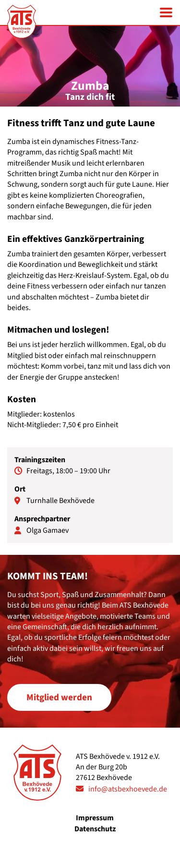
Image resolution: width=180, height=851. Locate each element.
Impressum (95, 818)
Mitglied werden (59, 697)
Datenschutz (95, 829)
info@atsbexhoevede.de (127, 789)
